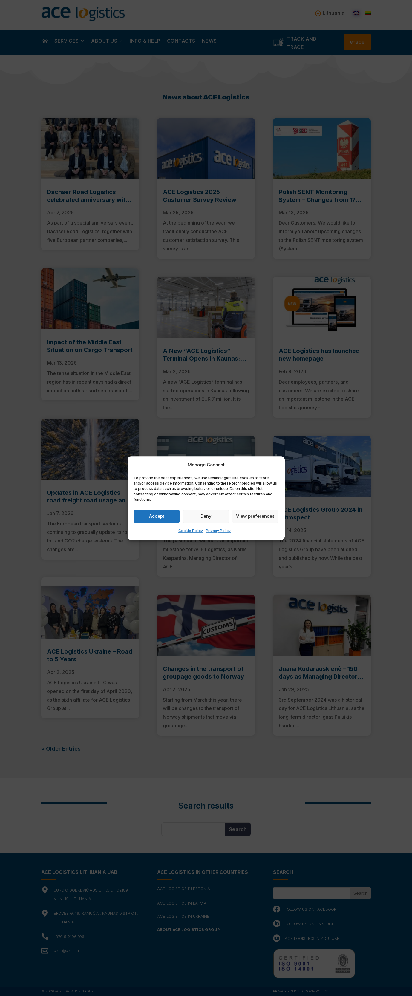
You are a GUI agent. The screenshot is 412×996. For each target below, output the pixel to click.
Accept (156, 516)
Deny (206, 516)
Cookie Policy (190, 530)
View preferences (255, 516)
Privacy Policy (218, 530)
